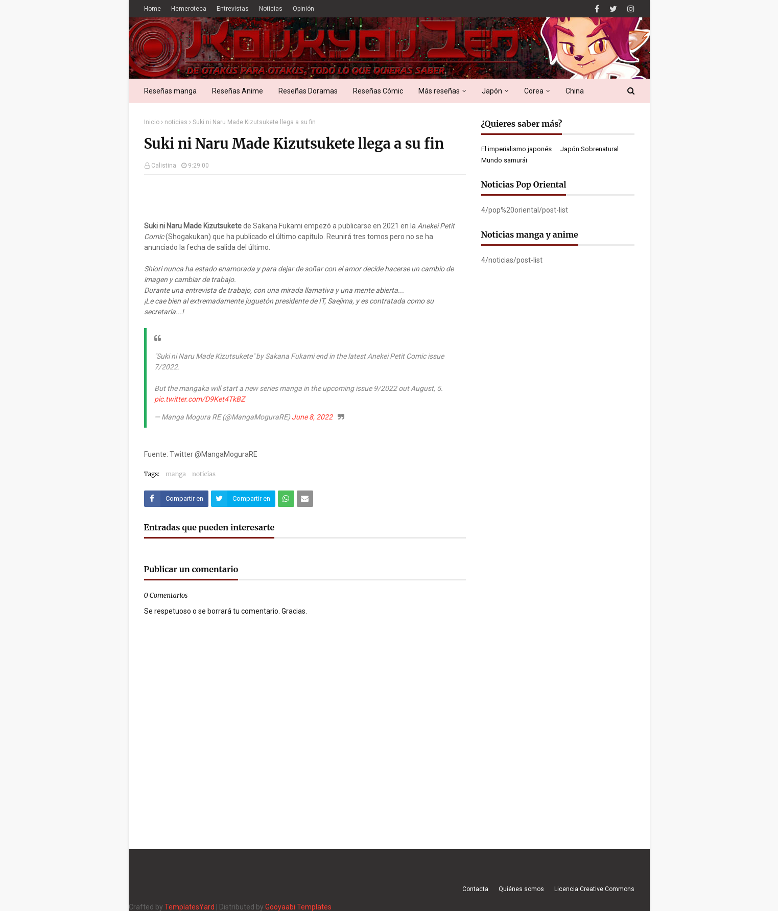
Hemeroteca (188, 8)
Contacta (475, 889)
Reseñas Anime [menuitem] (237, 91)
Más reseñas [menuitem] (439, 91)
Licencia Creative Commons (594, 889)
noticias (175, 122)
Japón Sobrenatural (589, 149)
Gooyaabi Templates (298, 907)
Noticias (270, 8)
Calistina (163, 165)
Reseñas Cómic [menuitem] (378, 91)
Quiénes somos (521, 889)
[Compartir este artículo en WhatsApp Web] (286, 498)
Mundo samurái (504, 160)
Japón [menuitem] (492, 91)
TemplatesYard (189, 907)
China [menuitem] (574, 91)
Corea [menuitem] (534, 91)
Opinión (303, 8)
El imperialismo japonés (516, 149)
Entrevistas (233, 8)
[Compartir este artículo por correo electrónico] (305, 498)
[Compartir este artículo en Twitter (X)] (243, 498)
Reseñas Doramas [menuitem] (308, 91)
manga (176, 474)
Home (152, 8)
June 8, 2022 (312, 417)
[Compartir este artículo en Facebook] (176, 498)
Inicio (151, 122)
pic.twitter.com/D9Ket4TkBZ (199, 399)
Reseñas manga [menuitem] (170, 91)
